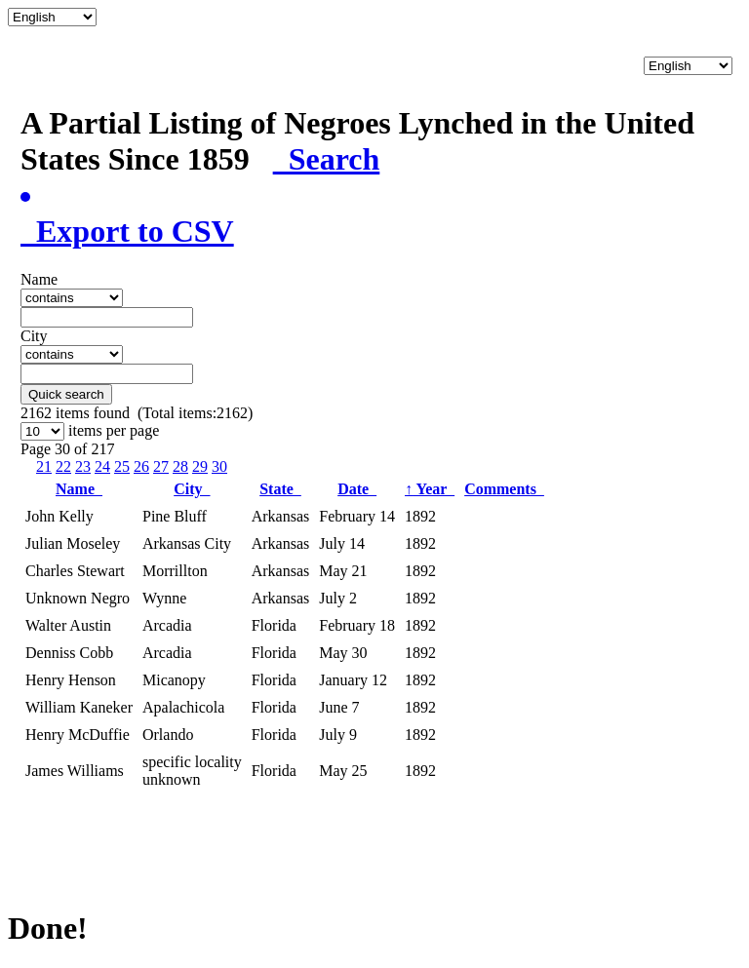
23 (83, 466)
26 (141, 466)
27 (161, 466)
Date (356, 489)
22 (63, 466)
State (280, 489)
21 (44, 466)
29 (200, 466)
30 (219, 466)
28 (180, 466)
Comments (504, 489)
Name (79, 489)
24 (102, 466)
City (192, 489)
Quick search (66, 394)
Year (429, 489)
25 (122, 466)
